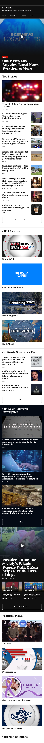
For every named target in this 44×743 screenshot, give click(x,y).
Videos (32, 16)
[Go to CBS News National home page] (22, 3)
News (5, 16)
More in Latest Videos (22, 607)
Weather (14, 16)
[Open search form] (41, 3)
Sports (24, 16)
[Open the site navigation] (8, 3)
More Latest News (22, 220)
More (22, 400)
